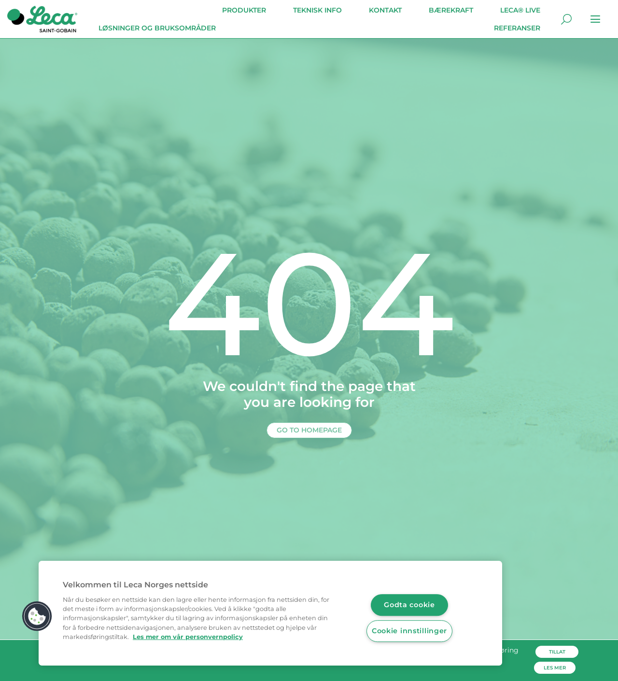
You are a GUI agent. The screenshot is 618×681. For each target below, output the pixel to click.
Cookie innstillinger (409, 630)
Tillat (557, 652)
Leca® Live (520, 10)
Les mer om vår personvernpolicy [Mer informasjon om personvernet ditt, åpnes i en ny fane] (188, 636)
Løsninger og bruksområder (157, 28)
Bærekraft (451, 10)
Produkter (244, 10)
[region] (270, 613)
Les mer (555, 668)
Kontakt (385, 10)
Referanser (517, 28)
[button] (37, 616)
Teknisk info (317, 10)
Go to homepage (309, 430)
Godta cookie (409, 604)
